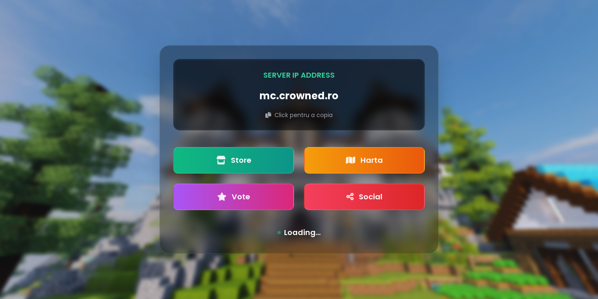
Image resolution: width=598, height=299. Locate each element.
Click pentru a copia (299, 115)
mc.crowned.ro (299, 96)
